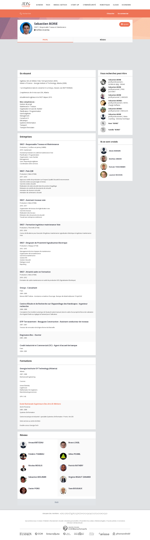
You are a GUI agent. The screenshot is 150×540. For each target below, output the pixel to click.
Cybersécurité (89, 5)
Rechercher (26, 13)
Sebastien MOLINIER (37, 477)
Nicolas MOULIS (35, 465)
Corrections (121, 521)
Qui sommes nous (30, 521)
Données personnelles (72, 521)
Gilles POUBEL (74, 454)
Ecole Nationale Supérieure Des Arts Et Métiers (40, 404)
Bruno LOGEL (74, 442)
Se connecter (123, 13)
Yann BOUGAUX (75, 488)
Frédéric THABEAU (36, 454)
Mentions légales (100, 521)
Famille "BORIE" (114, 130)
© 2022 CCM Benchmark (75, 523)
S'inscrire (110, 13)
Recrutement (54, 521)
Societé (61, 521)
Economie (126, 5)
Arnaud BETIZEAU (35, 442)
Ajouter (125, 24)
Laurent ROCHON (115, 175)
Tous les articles (111, 521)
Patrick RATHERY (75, 465)
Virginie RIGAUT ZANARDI (79, 477)
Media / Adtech (60, 5)
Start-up (75, 5)
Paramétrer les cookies (87, 521)
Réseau (103, 40)
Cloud (116, 5)
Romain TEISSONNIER (117, 167)
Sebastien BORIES (115, 101)
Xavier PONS (33, 488)
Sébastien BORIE (114, 114)
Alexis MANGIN (115, 151)
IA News (39, 5)
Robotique (105, 5)
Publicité (46, 521)
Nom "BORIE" (113, 123)
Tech (48, 5)
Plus (56, 502)
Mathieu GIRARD (115, 159)
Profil (45, 40)
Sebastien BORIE (114, 80)
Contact (40, 521)
